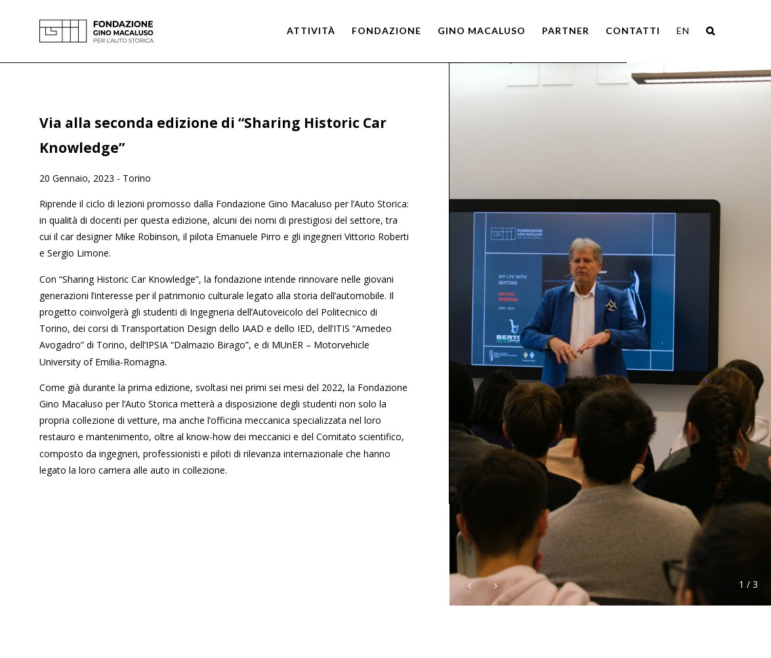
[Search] (710, 31)
